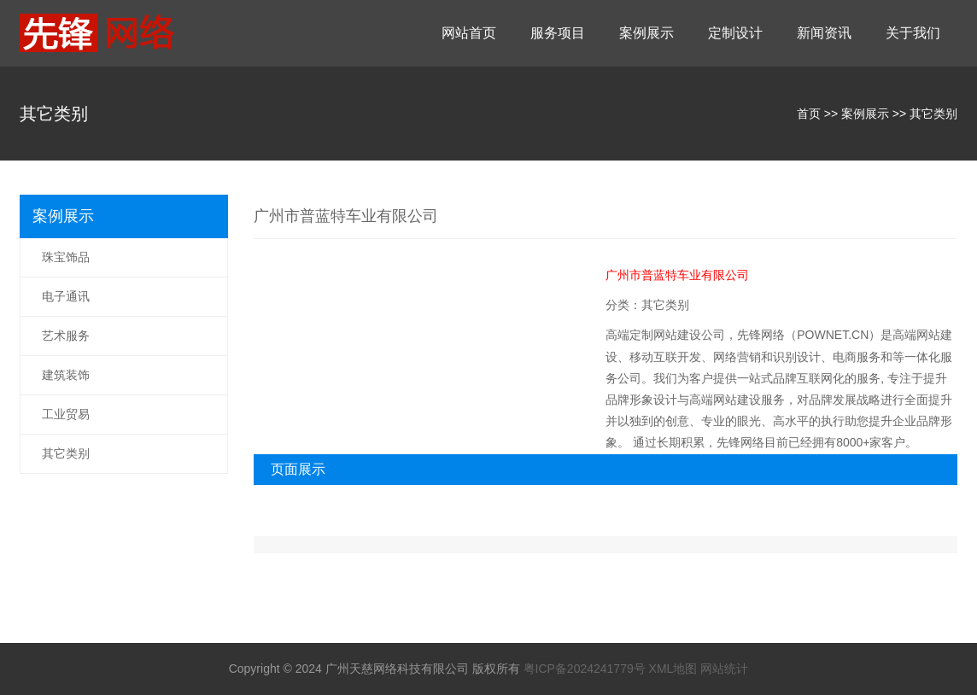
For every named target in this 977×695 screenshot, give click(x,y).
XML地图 (673, 668)
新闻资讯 (824, 33)
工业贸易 (66, 414)
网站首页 (469, 33)
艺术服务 (66, 335)
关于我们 (913, 33)
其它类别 (933, 113)
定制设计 (735, 33)
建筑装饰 (66, 375)
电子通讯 (66, 296)
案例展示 (646, 33)
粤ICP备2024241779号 (585, 668)
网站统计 (724, 668)
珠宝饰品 (66, 257)
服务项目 (557, 33)
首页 (809, 113)
